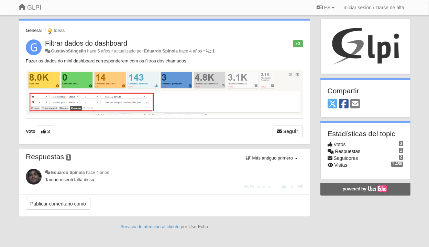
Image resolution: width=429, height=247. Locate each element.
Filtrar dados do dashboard (86, 43)
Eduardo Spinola (161, 51)
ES (325, 7)
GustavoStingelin (68, 51)
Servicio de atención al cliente (150, 226)
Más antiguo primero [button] (272, 158)
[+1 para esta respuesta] (284, 186)
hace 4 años (97, 172)
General (34, 30)
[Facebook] (344, 104)
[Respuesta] (257, 186)
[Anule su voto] (292, 186)
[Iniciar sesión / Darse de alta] (374, 7)
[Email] (355, 104)
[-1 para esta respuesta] (300, 186)
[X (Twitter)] (332, 104)
